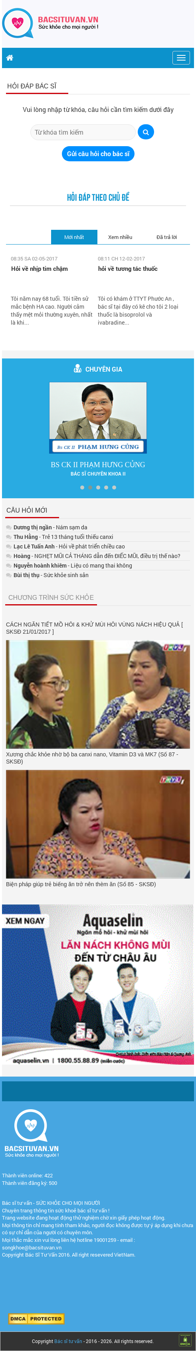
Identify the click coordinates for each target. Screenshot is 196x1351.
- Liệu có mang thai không (69, 565)
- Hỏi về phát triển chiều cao (65, 546)
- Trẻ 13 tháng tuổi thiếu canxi (59, 536)
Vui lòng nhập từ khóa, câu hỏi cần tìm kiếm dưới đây (98, 109)
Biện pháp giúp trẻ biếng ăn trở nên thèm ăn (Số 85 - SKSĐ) (81, 884)
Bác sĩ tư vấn (68, 1341)
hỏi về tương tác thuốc (128, 268)
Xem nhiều (120, 237)
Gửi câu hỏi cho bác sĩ (98, 153)
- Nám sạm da (46, 527)
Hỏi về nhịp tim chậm (39, 268)
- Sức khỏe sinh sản (47, 575)
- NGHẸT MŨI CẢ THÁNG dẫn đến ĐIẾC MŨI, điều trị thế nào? (93, 556)
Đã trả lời (166, 237)
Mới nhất (74, 237)
